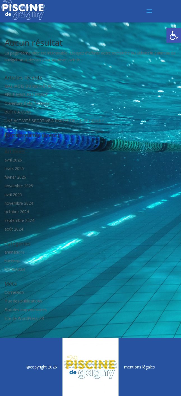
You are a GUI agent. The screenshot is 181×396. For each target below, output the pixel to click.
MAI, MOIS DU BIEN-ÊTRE (28, 86)
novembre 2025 (18, 185)
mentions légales (139, 367)
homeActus (14, 269)
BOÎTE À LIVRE (17, 112)
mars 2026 (14, 168)
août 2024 (13, 229)
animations (14, 252)
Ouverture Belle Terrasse (27, 103)
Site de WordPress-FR (24, 318)
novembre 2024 (18, 203)
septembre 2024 (19, 220)
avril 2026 (13, 160)
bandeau (12, 260)
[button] (173, 35)
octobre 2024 (16, 211)
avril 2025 (13, 194)
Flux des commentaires (25, 309)
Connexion (14, 292)
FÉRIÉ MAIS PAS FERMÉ (26, 94)
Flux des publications (23, 301)
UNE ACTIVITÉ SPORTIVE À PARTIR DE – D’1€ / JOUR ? (54, 120)
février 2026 (15, 177)
